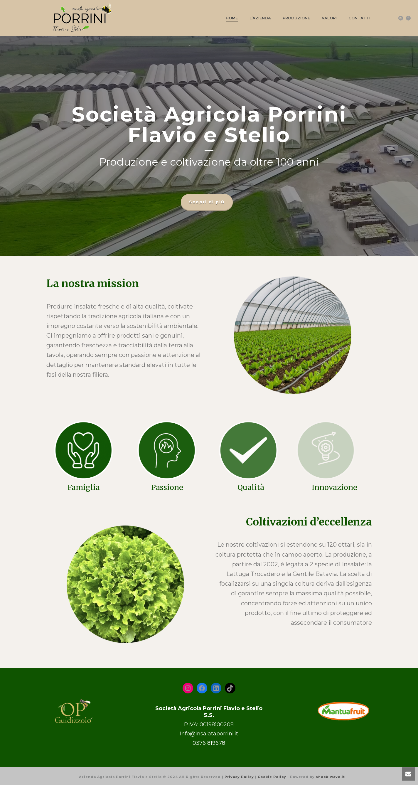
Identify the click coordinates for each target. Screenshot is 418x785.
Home (232, 18)
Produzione (296, 18)
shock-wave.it (330, 777)
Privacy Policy (239, 777)
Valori (329, 18)
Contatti (359, 18)
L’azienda (260, 18)
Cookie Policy (272, 777)
